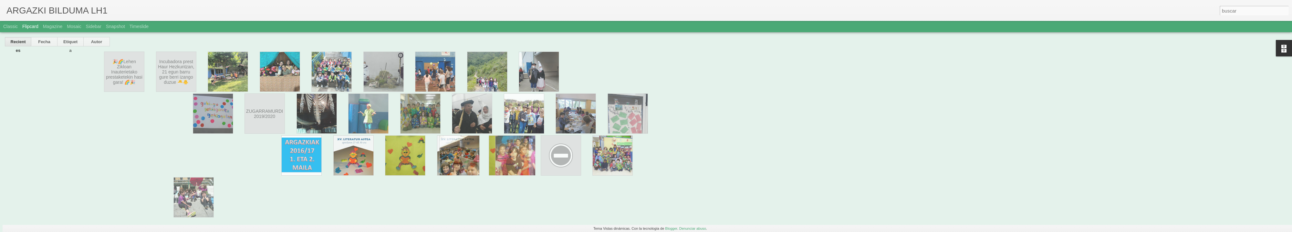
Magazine (53, 26)
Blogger (671, 228)
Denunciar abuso (692, 228)
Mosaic (74, 26)
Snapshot (115, 26)
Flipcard (30, 26)
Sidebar (93, 26)
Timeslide (139, 26)
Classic (10, 26)
